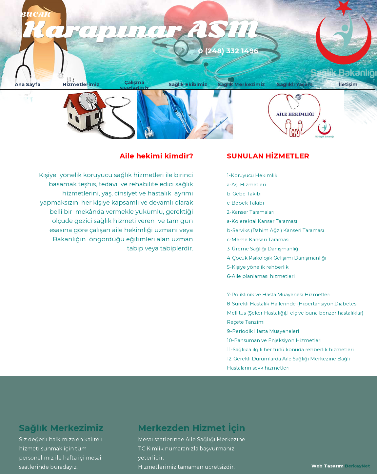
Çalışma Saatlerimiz (134, 85)
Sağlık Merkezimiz (241, 84)
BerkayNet (357, 465)
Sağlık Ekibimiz (188, 84)
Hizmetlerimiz (81, 84)
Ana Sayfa (27, 84)
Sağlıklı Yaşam (295, 84)
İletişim (348, 84)
